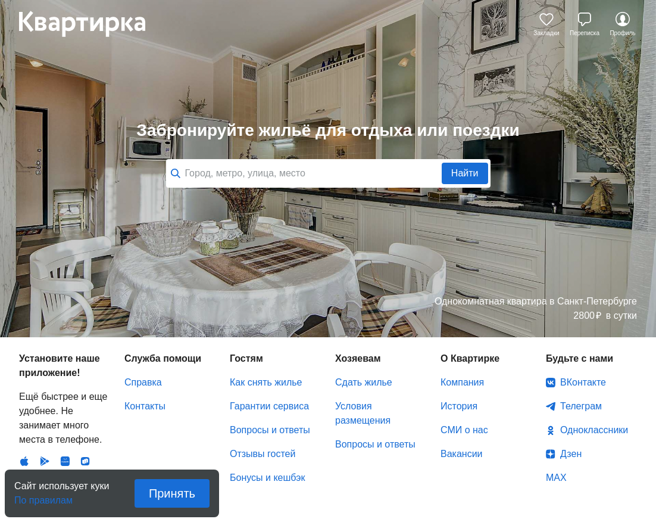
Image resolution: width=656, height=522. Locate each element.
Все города (388, 164)
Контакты (144, 367)
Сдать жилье (363, 343)
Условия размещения (363, 374)
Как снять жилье (266, 343)
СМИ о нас (464, 391)
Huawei (65, 379)
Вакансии (462, 414)
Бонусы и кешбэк (267, 438)
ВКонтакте (583, 343)
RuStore (85, 379)
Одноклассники (594, 391)
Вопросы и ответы (270, 391)
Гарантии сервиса (269, 367)
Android (44, 379)
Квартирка (90, 24)
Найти (465, 134)
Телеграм (581, 367)
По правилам (43, 496)
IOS (24, 379)
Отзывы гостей (262, 414)
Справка (143, 343)
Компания (462, 343)
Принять (172, 493)
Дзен (571, 414)
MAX (556, 438)
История (459, 367)
